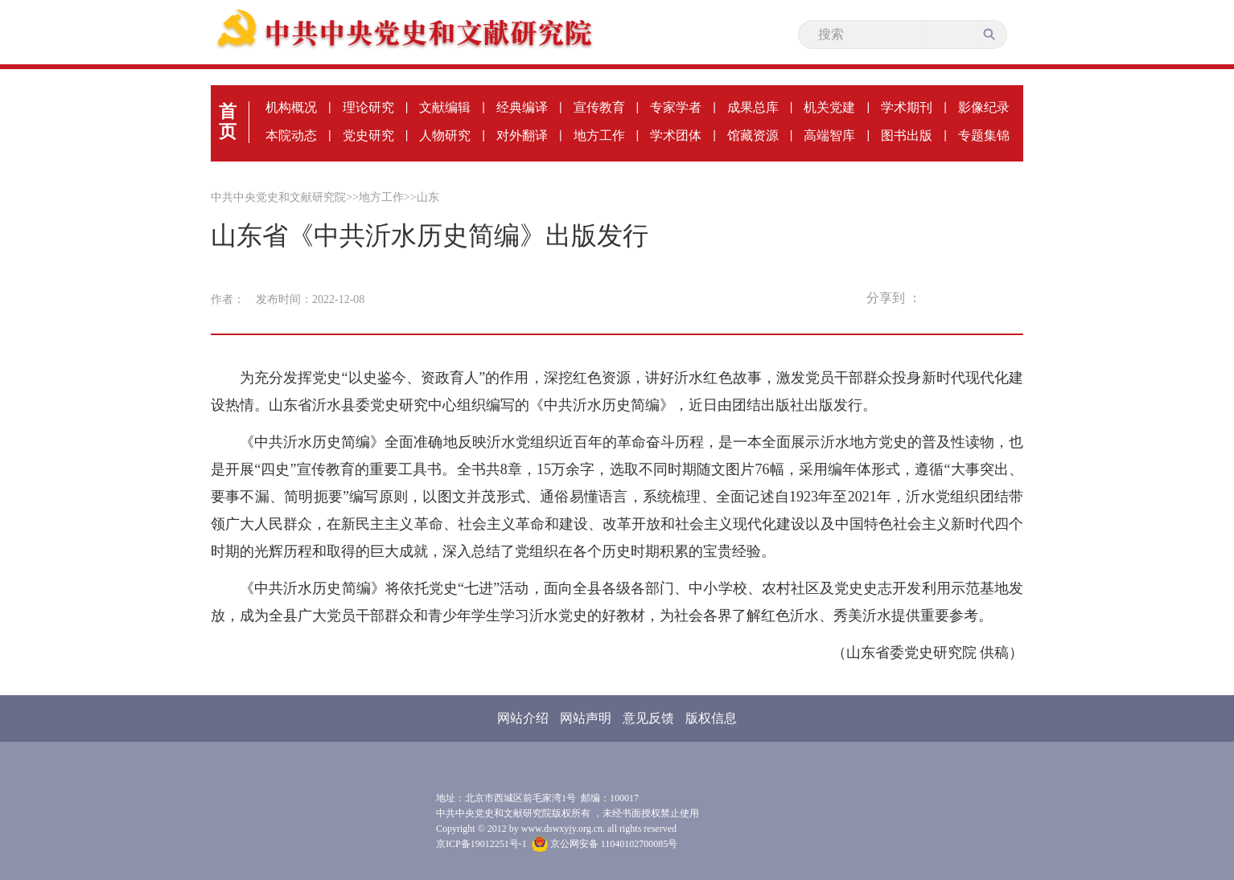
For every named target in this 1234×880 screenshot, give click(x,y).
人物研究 (445, 135)
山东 (428, 197)
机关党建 (829, 107)
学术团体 (675, 135)
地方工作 (599, 135)
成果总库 (753, 107)
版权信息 (711, 718)
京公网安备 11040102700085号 (605, 843)
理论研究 (368, 107)
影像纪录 (984, 107)
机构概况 (291, 107)
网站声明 (585, 718)
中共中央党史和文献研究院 (278, 197)
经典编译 (522, 107)
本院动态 (291, 135)
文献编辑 (445, 107)
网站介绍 (523, 718)
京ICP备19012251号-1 (481, 843)
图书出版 (906, 135)
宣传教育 (599, 107)
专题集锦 (984, 135)
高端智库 (829, 135)
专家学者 (675, 107)
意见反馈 (648, 718)
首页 (228, 121)
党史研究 (368, 135)
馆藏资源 (753, 135)
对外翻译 (522, 135)
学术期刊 (906, 107)
